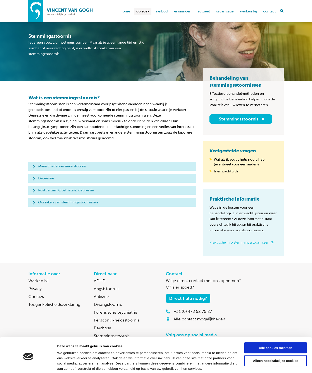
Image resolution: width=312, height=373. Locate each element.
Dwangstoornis (108, 304)
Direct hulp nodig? (188, 298)
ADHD (100, 280)
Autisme (101, 296)
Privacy (34, 288)
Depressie (46, 178)
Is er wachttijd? (226, 171)
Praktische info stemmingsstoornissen (239, 242)
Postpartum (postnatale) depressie (66, 190)
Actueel (204, 11)
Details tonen (67, 364)
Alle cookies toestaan (275, 331)
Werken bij (248, 11)
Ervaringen (182, 11)
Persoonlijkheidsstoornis (116, 320)
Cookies (36, 296)
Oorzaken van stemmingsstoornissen (68, 202)
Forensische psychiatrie (115, 312)
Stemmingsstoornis (238, 119)
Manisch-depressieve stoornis (62, 166)
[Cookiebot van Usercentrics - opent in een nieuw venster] (28, 364)
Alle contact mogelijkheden (199, 318)
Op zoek (142, 11)
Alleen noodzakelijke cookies (275, 344)
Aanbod (162, 11)
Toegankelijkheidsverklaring (54, 304)
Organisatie (225, 11)
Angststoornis (106, 288)
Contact (269, 11)
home (125, 11)
